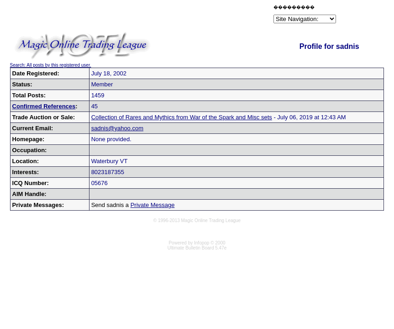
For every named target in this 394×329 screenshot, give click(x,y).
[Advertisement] (165, 15)
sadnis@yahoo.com (117, 128)
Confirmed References (44, 106)
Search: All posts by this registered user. (50, 65)
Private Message (153, 205)
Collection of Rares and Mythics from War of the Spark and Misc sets (181, 117)
